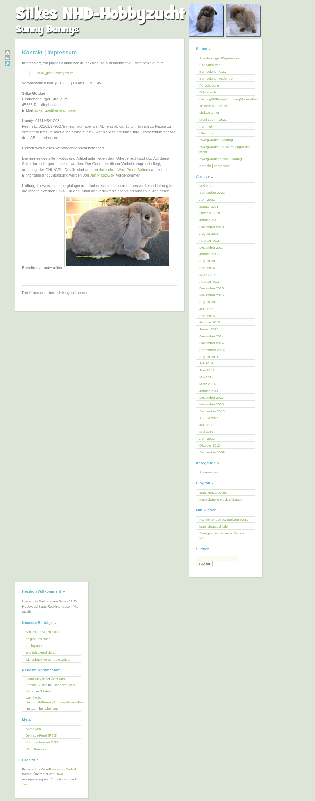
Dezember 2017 (211, 247)
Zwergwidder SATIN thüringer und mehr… (225, 149)
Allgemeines (208, 472)
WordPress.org (37, 749)
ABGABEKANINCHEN (43, 632)
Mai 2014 (206, 377)
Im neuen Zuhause (213, 106)
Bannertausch (209, 65)
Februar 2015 (209, 322)
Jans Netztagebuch (214, 492)
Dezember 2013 (211, 397)
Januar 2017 (208, 254)
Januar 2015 (208, 329)
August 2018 (208, 234)
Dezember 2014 (211, 336)
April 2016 (207, 268)
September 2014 (212, 350)
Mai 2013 (206, 431)
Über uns (206, 133)
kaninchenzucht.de (213, 526)
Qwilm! (71, 769)
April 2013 (207, 438)
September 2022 (212, 192)
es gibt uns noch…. (40, 639)
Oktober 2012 (209, 445)
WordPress (49, 769)
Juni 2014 (206, 370)
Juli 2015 (206, 309)
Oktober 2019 (209, 213)
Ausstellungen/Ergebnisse (219, 58)
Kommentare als (42, 742)
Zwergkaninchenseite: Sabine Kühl (221, 535)
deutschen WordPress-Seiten (123, 170)
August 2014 (208, 357)
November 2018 (211, 227)
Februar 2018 (209, 240)
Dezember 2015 (211, 288)
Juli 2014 (206, 363)
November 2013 (211, 404)
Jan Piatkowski (102, 175)
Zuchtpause (34, 646)
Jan (25, 784)
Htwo (59, 774)
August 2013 (208, 418)
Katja (29, 691)
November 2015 (211, 295)
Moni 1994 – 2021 (213, 119)
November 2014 (211, 343)
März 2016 (207, 275)
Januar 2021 (208, 206)
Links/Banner (209, 112)
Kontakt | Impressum (214, 166)
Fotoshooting (209, 85)
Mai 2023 (206, 186)
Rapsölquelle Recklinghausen (221, 499)
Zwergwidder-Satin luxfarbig (220, 159)
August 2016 (208, 261)
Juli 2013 (206, 425)
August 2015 (208, 302)
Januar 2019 (208, 220)
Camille (31, 697)
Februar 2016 (209, 281)
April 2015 (207, 316)
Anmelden (33, 729)
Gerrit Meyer (35, 679)
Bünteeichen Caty (212, 71)
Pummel (205, 126)
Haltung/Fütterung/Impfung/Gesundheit (227, 99)
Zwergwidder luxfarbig (216, 140)
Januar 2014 (208, 391)
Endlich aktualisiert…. (42, 652)
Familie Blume (36, 685)
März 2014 (207, 384)
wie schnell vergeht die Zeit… (48, 659)
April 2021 (207, 199)
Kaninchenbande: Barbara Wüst (223, 519)
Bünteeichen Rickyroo (216, 78)
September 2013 (212, 411)
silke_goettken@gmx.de (55, 73)
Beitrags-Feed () (41, 735)
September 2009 (212, 452)
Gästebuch (207, 92)
